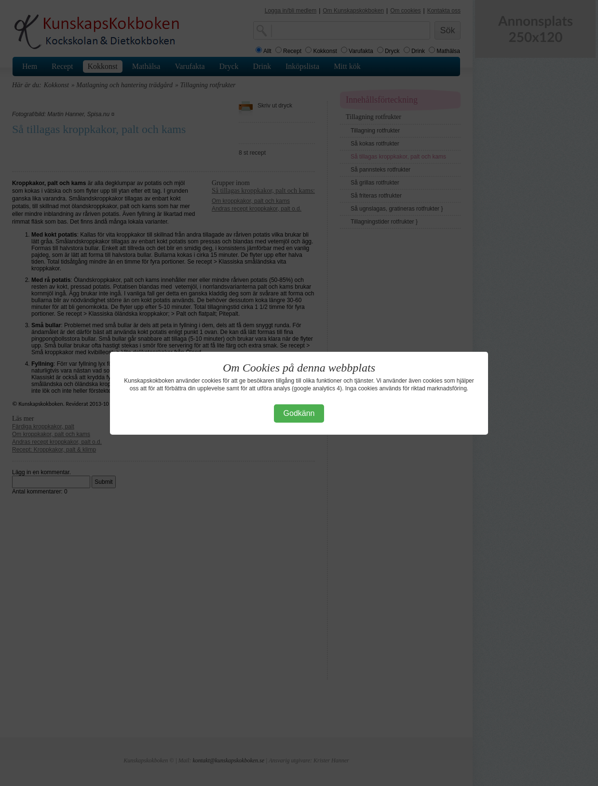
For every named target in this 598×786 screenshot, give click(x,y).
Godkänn (299, 413)
